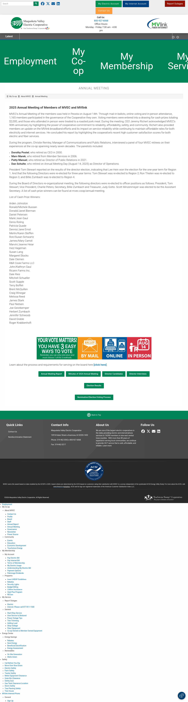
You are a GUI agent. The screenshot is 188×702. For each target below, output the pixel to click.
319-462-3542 (62, 440)
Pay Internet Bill (13, 560)
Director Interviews (138, 374)
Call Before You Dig (12, 663)
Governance (12, 529)
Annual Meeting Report (51, 374)
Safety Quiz (9, 681)
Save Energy (12, 643)
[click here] (100, 364)
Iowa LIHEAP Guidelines (16, 579)
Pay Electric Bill (13, 558)
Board (9, 519)
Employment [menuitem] (30, 61)
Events (9, 540)
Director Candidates (114, 374)
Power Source (12, 534)
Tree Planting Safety (13, 688)
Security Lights (13, 584)
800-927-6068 (101, 20)
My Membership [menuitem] (126, 61)
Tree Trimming (13, 621)
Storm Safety (10, 686)
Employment (7, 504)
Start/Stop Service (14, 613)
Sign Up (10, 701)
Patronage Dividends (15, 573)
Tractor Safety (10, 673)
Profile (9, 517)
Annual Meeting (13, 527)
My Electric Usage (14, 565)
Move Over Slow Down (13, 666)
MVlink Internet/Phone (11, 693)
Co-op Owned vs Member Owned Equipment (24, 631)
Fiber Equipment (13, 628)
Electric (10, 604)
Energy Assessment (15, 648)
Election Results (94, 385)
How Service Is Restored (16, 616)
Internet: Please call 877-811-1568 (20, 607)
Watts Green (12, 657)
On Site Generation (14, 654)
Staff (9, 522)
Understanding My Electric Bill (19, 568)
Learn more (107, 446)
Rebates (10, 582)
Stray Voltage (12, 626)
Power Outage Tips (14, 618)
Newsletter (11, 532)
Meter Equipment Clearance (16, 676)
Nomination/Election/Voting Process (94, 397)
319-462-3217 (60, 444)
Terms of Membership (16, 563)
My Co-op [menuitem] (78, 61)
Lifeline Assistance (14, 589)
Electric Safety (10, 668)
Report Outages (175, 3)
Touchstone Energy (14, 548)
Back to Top (96, 415)
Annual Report (12, 524)
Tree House (9, 691)
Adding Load (12, 623)
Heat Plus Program (14, 592)
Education (11, 543)
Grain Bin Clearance (12, 678)
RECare (10, 595)
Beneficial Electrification (16, 646)
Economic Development (16, 546)
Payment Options (14, 571)
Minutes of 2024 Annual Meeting (83, 374)
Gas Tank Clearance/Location (16, 683)
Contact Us (12, 432)
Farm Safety (9, 671)
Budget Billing (12, 587)
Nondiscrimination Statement (19, 437)
